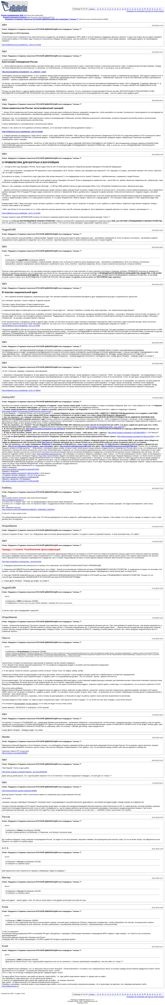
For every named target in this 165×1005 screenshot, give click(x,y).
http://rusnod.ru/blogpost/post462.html (75, 446)
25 (115, 9)
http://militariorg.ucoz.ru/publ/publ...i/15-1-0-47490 (21, 326)
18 (98, 9)
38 (147, 9)
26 (117, 9)
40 (152, 9)
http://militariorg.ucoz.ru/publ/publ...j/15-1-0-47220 (22, 132)
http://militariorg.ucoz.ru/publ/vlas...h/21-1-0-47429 (21, 213)
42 (157, 9)
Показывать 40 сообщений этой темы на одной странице (145, 11)
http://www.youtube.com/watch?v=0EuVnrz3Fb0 (136, 436)
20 (103, 9)
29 (125, 9)
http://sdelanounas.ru (10, 986)
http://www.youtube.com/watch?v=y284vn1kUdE (20, 481)
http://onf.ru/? (47, 442)
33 (135, 9)
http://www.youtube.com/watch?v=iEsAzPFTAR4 (20, 469)
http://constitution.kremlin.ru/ (13, 500)
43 (160, 9)
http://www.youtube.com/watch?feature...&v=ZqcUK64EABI (24, 772)
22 (108, 9)
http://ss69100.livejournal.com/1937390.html (119, 446)
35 (140, 9)
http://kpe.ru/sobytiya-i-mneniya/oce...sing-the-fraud (21, 562)
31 (130, 9)
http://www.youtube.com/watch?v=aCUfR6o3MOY (127, 433)
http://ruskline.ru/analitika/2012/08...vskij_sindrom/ (106, 427)
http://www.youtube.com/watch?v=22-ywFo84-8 (45, 429)
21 (105, 9)
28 (122, 9)
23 (110, 9)
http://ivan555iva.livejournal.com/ (49, 454)
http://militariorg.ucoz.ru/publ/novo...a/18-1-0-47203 (21, 45)
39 (150, 9)
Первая (91, 9)
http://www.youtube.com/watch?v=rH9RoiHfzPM (20, 477)
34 (137, 9)
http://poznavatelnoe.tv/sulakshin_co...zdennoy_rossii (24, 72)
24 (113, 9)
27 (120, 9)
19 (100, 9)
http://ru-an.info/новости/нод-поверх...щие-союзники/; (30, 446)
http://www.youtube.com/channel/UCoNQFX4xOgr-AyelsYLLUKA (26, 411)
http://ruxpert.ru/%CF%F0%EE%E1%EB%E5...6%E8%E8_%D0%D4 (28, 509)
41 (155, 9)
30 (127, 9)
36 (142, 9)
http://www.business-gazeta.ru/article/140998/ (19, 791)
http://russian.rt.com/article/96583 (14, 753)
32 (132, 9)
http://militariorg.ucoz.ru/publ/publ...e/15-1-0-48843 (21, 390)
